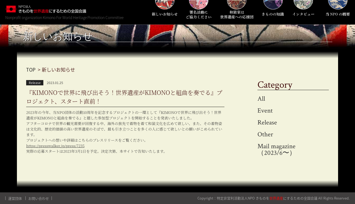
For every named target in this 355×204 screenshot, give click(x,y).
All (261, 98)
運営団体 (15, 198)
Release (267, 122)
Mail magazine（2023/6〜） (276, 149)
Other (265, 134)
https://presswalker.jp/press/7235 (55, 145)
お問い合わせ (38, 198)
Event (265, 110)
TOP (30, 69)
